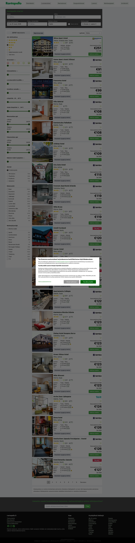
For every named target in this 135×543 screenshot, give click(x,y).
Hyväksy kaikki (88, 282)
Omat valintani (71, 282)
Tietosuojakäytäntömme (44, 281)
